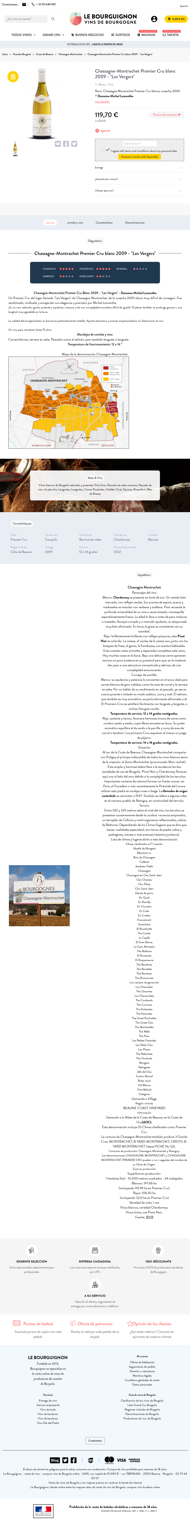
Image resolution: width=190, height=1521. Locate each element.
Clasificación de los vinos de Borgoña (142, 1400)
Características (104, 222)
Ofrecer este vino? (139, 191)
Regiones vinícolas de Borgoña (142, 1409)
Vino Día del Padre (48, 1423)
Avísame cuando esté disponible (139, 156)
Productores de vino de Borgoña (142, 1418)
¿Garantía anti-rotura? (139, 179)
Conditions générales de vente (142, 1380)
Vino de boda (48, 1409)
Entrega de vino (48, 1400)
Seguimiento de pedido (142, 1366)
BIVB (149, 1217)
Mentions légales (142, 1375)
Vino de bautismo (48, 1414)
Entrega (139, 168)
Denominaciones (135, 222)
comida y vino (75, 222)
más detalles (102, 102)
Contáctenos (95, 1441)
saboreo (50, 222)
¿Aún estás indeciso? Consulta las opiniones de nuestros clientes (152, 1334)
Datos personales (142, 1384)
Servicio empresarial (48, 1405)
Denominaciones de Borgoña (142, 1414)
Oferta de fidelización (142, 1362)
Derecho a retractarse (142, 1371)
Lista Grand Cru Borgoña (142, 1405)
